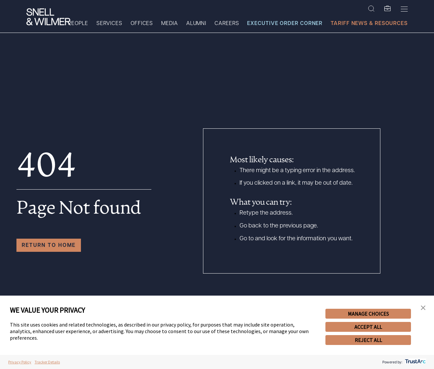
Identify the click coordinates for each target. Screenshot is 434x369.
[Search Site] (371, 9)
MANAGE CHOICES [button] (368, 313)
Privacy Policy (19, 361)
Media (169, 23)
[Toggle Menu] (404, 9)
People (78, 23)
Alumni (196, 23)
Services (109, 23)
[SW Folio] (387, 9)
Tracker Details (47, 361)
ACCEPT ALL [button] (368, 327)
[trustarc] (414, 362)
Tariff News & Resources (369, 23)
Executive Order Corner (284, 23)
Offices (142, 23)
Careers (227, 23)
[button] (423, 308)
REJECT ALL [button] (368, 340)
